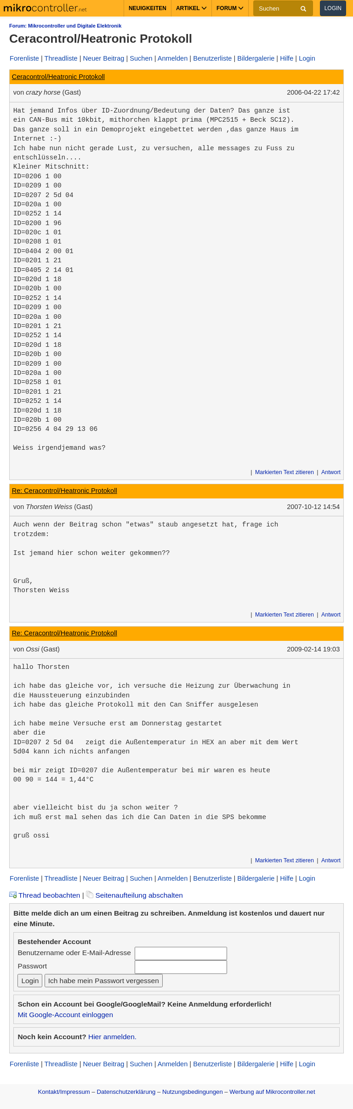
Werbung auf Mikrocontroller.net (272, 1091)
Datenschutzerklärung (126, 1091)
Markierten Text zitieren (284, 472)
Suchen (141, 58)
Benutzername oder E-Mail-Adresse (74, 952)
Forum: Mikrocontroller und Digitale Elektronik (65, 25)
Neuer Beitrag (104, 58)
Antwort (331, 472)
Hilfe (286, 58)
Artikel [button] (191, 8)
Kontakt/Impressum (64, 1091)
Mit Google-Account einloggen (65, 1014)
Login (333, 8)
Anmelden (173, 58)
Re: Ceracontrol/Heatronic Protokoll (64, 490)
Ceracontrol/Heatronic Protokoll (58, 76)
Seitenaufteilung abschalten (134, 895)
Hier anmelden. (112, 1037)
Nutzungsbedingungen (192, 1091)
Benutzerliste (212, 58)
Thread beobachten (44, 895)
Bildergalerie (255, 58)
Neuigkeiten (147, 8)
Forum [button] (230, 8)
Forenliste (24, 58)
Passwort (32, 966)
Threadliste (61, 58)
